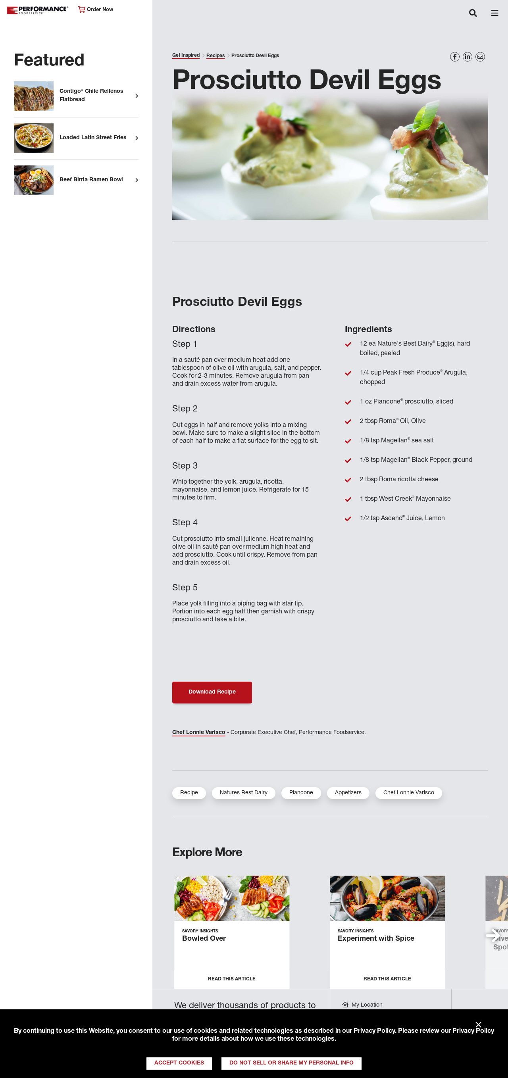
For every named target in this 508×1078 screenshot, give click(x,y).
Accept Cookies (179, 1063)
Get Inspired (186, 55)
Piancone (301, 793)
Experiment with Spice (376, 939)
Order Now (95, 9)
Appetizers (348, 793)
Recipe (189, 793)
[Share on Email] (480, 56)
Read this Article (232, 979)
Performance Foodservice (38, 10)
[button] (493, 935)
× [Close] (478, 1025)
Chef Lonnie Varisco (198, 733)
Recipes (215, 56)
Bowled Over (204, 939)
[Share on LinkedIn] (467, 56)
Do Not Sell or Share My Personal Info (291, 1063)
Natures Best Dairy (243, 793)
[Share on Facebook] (455, 56)
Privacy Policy (374, 1031)
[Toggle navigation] (473, 14)
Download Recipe (212, 692)
